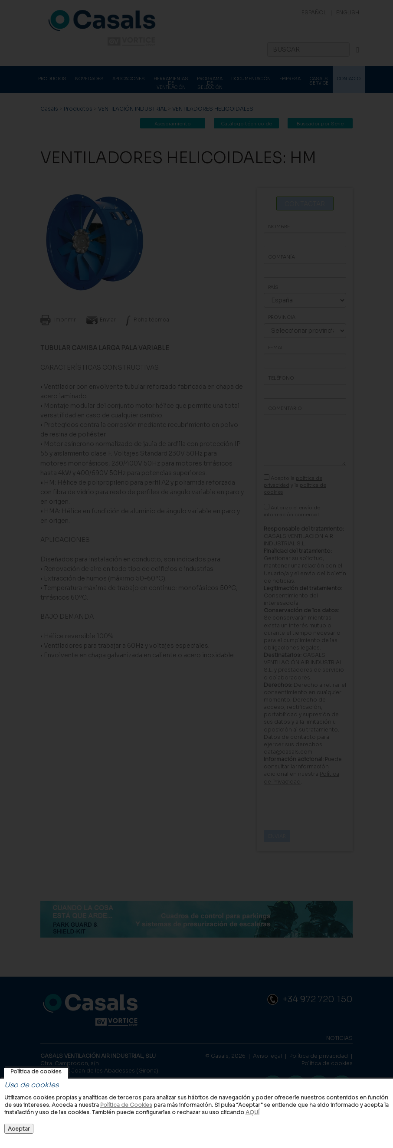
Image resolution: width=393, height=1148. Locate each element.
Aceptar (19, 1128)
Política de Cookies (126, 1105)
